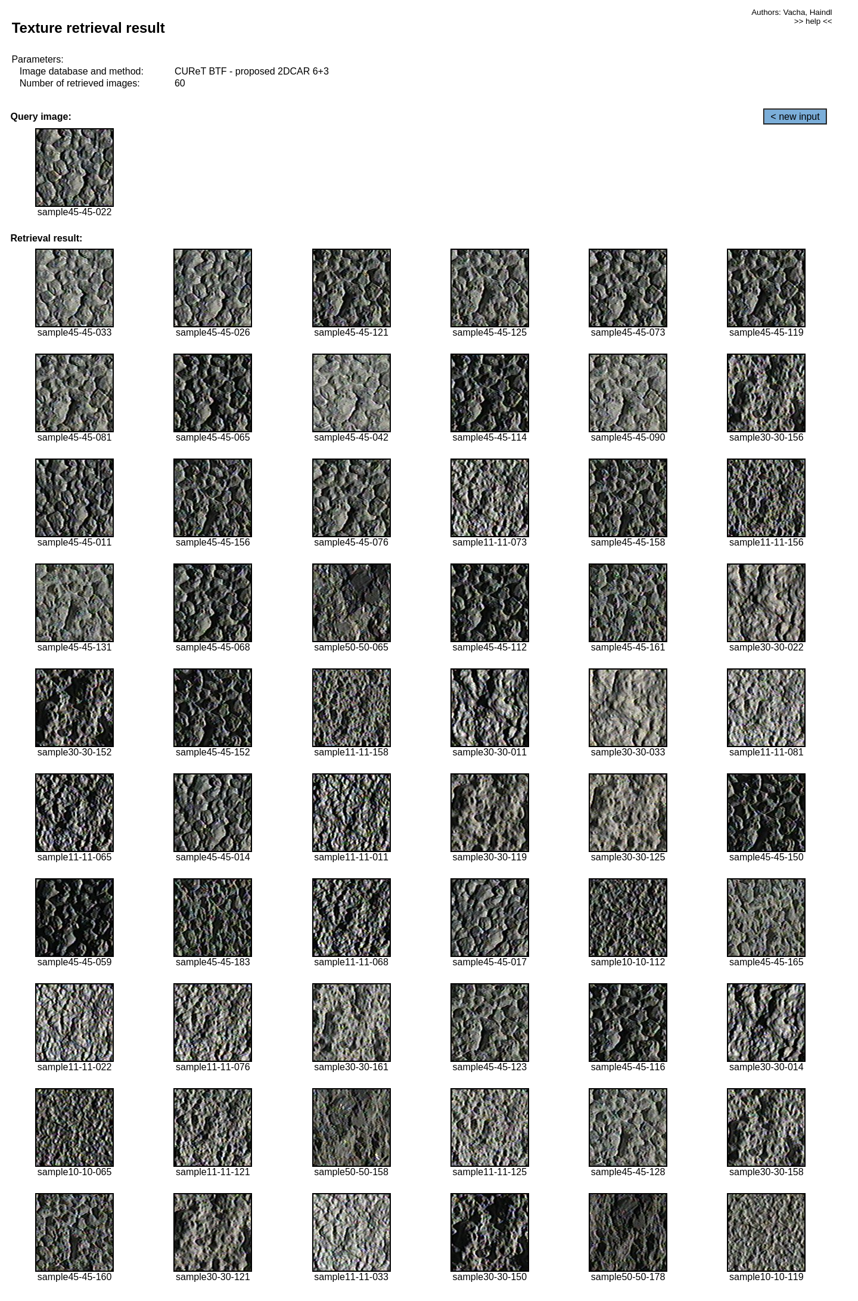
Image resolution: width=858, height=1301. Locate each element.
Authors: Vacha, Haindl (791, 12)
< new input (794, 116)
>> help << (813, 21)
